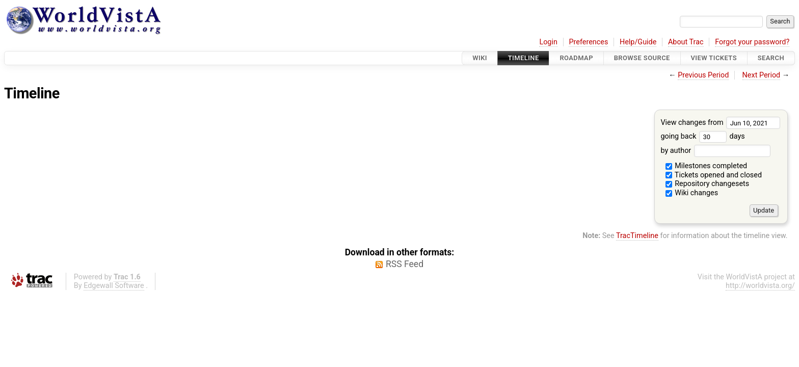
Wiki (479, 58)
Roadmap (576, 58)
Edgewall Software (114, 285)
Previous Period (703, 75)
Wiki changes (691, 193)
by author (715, 150)
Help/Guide (638, 42)
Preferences (588, 42)
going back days (702, 136)
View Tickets (714, 58)
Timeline (523, 58)
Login (548, 42)
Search (771, 58)
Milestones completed (706, 166)
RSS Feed (404, 264)
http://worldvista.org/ (760, 285)
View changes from (720, 122)
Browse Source (642, 58)
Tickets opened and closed (713, 175)
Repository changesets (707, 183)
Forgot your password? (752, 42)
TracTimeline (637, 235)
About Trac (686, 42)
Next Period (761, 75)
